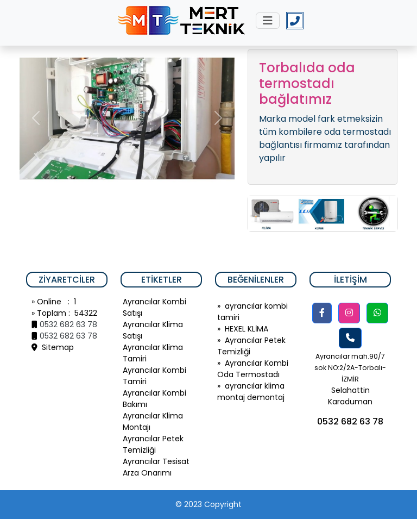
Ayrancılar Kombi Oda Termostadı (252, 369)
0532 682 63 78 (68, 324)
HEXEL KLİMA (246, 328)
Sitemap (52, 347)
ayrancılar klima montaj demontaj (251, 391)
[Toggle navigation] (268, 20)
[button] (322, 313)
